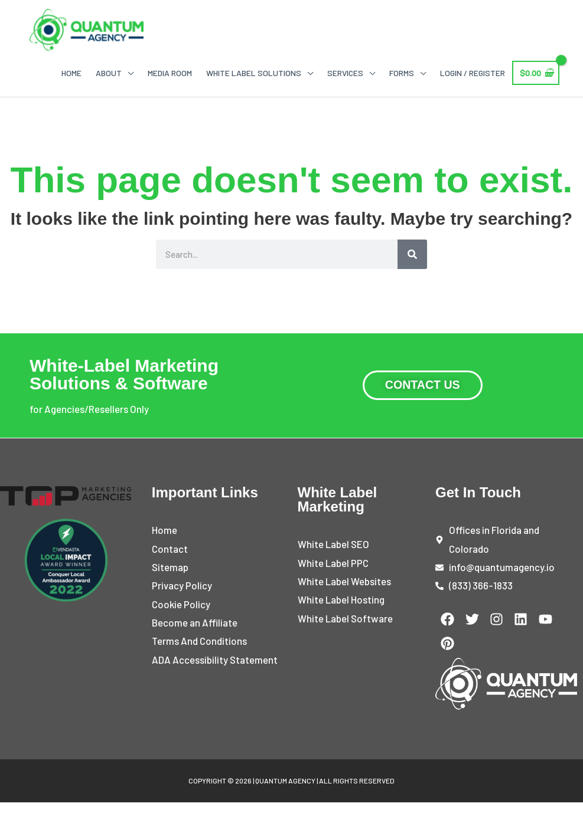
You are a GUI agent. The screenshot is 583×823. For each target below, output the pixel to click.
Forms (401, 74)
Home (71, 74)
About (109, 74)
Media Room (170, 74)
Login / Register (472, 74)
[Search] (412, 255)
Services (345, 74)
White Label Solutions (253, 74)
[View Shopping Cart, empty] (535, 74)
